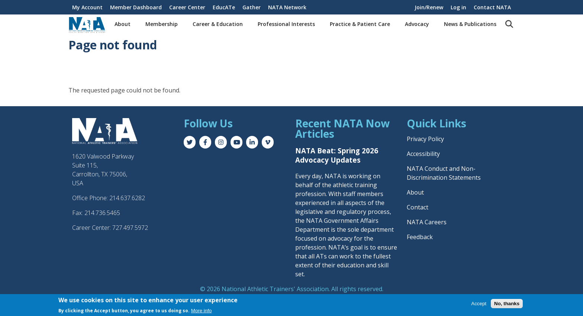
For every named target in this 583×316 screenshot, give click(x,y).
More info (201, 311)
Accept (478, 304)
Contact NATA (492, 7)
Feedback (420, 237)
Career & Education (218, 23)
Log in (458, 7)
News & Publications (470, 23)
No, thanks (506, 304)
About (123, 23)
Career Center (187, 7)
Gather (251, 7)
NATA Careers (427, 222)
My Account (87, 7)
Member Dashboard (136, 7)
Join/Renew (429, 7)
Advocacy (417, 23)
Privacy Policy (425, 139)
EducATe (224, 7)
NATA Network (287, 7)
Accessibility (423, 154)
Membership (161, 23)
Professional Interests (286, 23)
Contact (417, 207)
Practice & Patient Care (360, 23)
